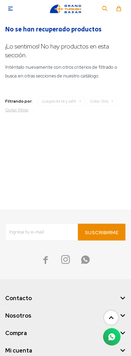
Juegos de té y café (58, 101)
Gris (99, 101)
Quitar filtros (16, 110)
